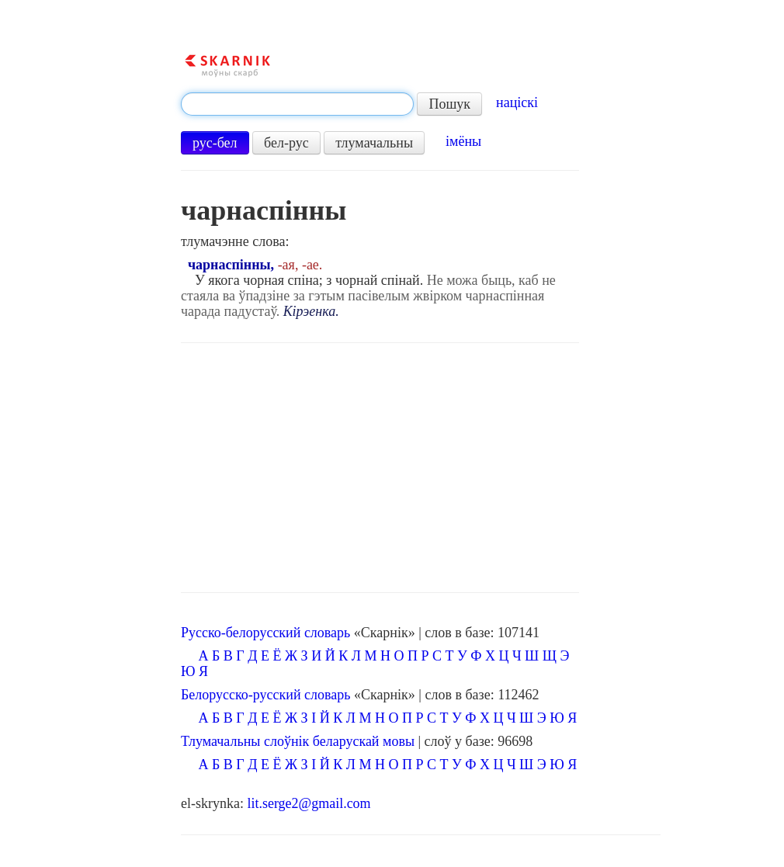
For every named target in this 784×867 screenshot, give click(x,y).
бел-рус (286, 143)
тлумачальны (374, 143)
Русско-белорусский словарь (265, 632)
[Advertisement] (380, 468)
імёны (463, 141)
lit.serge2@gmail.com (308, 803)
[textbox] (297, 104)
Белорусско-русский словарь (266, 694)
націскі (517, 102)
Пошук (449, 104)
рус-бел (215, 143)
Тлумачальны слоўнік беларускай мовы (298, 741)
